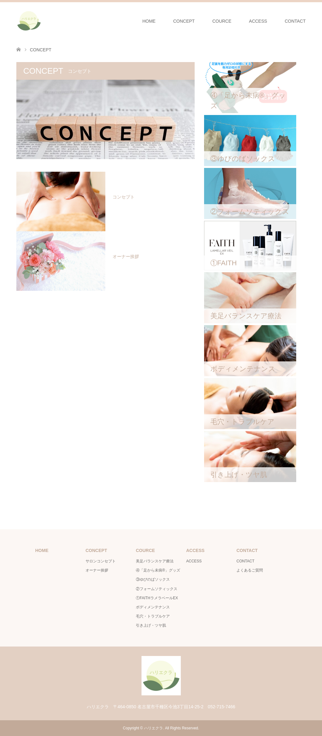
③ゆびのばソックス (153, 579)
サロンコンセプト (101, 561)
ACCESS (258, 21)
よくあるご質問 (249, 570)
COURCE (221, 21)
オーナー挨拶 (126, 256)
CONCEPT (184, 21)
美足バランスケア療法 (155, 561)
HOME (149, 21)
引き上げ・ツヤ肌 (151, 625)
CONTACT (295, 21)
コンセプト (124, 196)
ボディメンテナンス (153, 607)
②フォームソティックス (156, 589)
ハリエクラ (153, 728)
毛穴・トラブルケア (153, 616)
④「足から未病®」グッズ (158, 570)
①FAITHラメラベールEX (157, 598)
